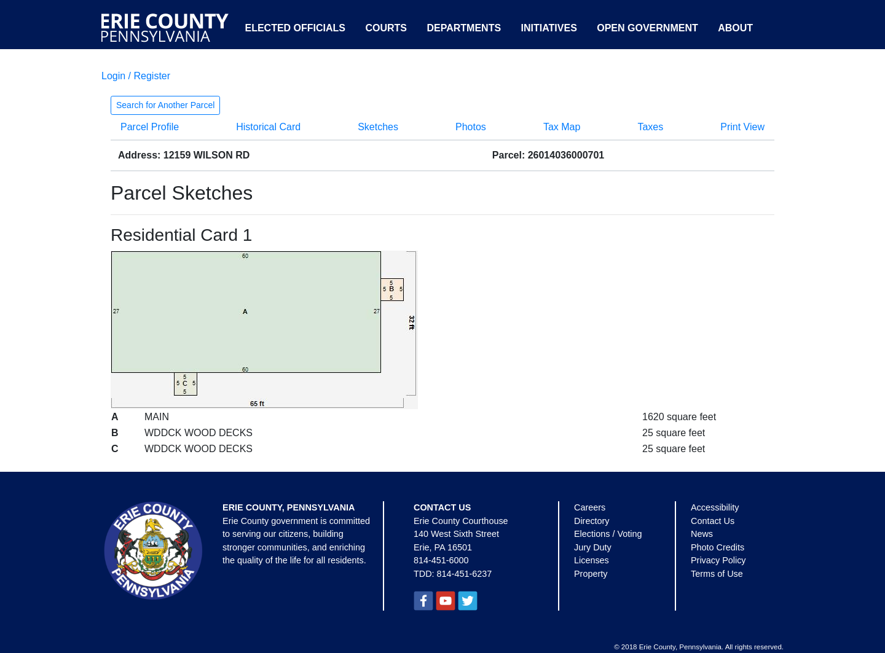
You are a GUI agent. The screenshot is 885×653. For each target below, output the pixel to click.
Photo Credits (717, 547)
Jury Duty (593, 547)
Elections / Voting (608, 534)
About (735, 28)
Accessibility (715, 507)
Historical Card (268, 127)
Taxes (650, 127)
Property (590, 574)
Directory (592, 521)
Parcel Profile (149, 127)
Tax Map (561, 127)
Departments (464, 28)
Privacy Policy (718, 560)
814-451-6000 (441, 560)
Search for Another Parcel (165, 105)
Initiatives (549, 28)
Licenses (591, 560)
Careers (589, 507)
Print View (742, 127)
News (702, 534)
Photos (470, 127)
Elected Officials (295, 28)
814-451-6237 (464, 574)
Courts (386, 28)
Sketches (378, 127)
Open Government (647, 28)
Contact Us (712, 521)
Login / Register (135, 76)
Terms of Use (717, 574)
